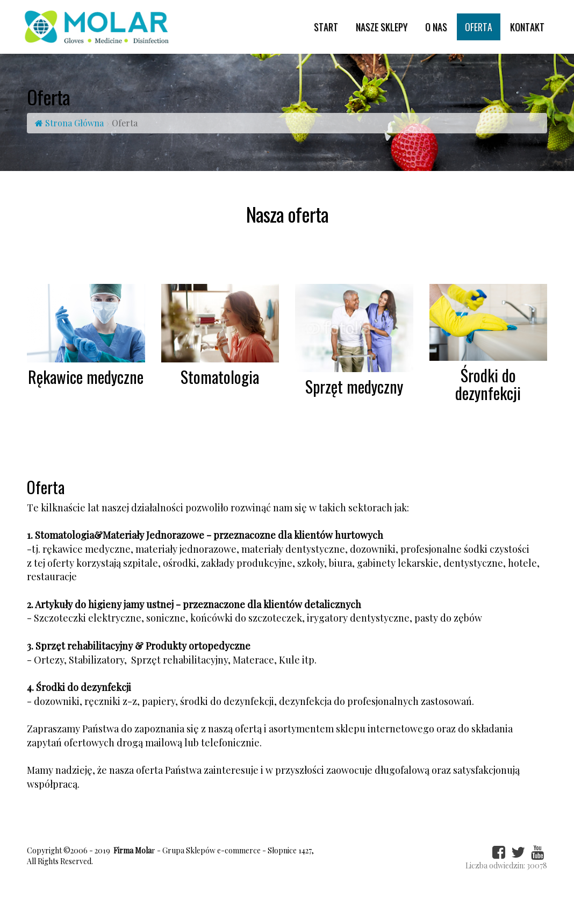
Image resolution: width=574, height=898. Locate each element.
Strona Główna (69, 123)
